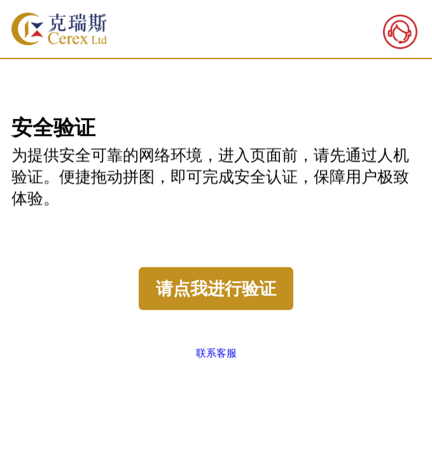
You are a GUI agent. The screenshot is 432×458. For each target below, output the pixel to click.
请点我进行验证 (216, 288)
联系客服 (216, 353)
